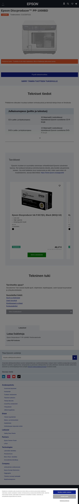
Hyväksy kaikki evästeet (64, 492)
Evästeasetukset (64, 500)
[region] (39, 496)
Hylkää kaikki (64, 496)
